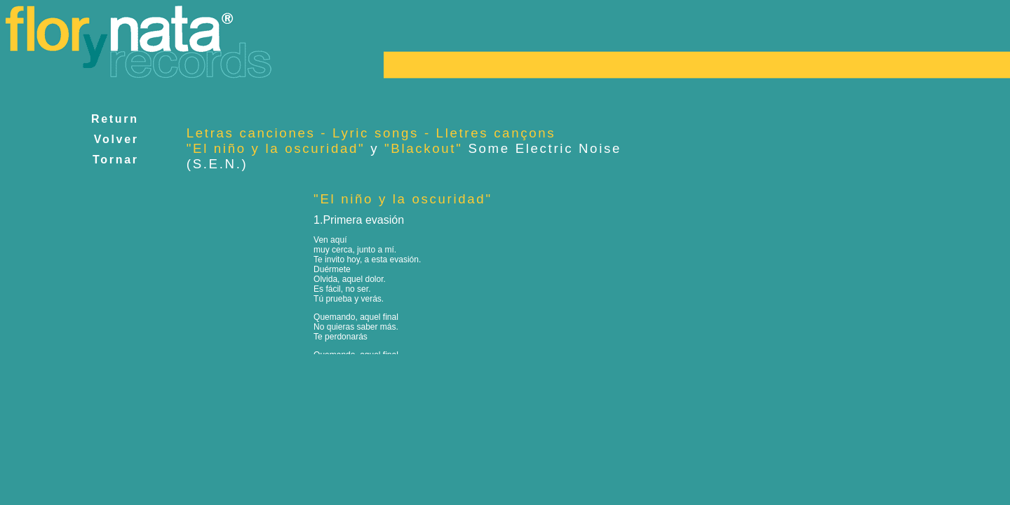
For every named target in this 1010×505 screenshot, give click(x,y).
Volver (116, 139)
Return (115, 119)
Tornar (115, 160)
